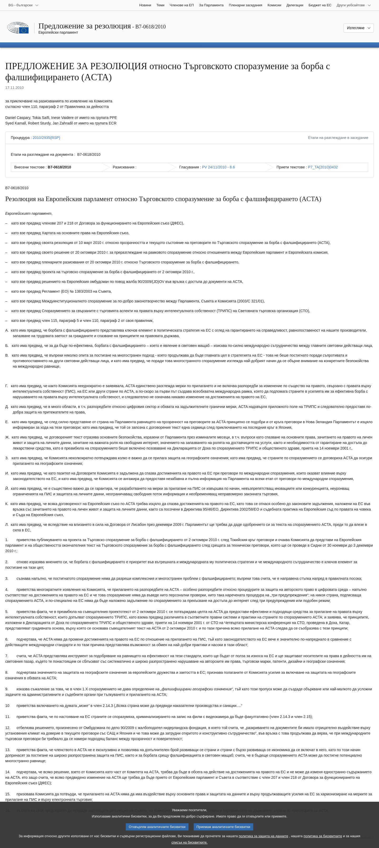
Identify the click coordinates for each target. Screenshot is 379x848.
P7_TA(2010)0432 (323, 167)
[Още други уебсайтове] (354, 5)
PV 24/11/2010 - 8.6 (218, 167)
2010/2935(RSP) (46, 138)
